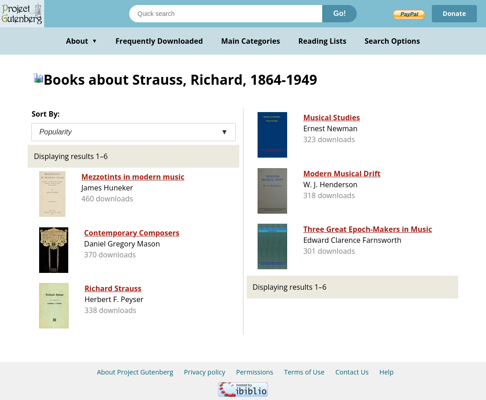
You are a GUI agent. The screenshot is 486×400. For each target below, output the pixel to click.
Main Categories (250, 41)
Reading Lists (323, 41)
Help (387, 372)
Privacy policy (204, 372)
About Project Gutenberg (135, 372)
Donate (454, 13)
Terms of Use (304, 372)
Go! (339, 13)
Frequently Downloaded (159, 41)
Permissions (254, 372)
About (81, 41)
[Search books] (225, 13)
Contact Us (352, 372)
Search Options (392, 41)
